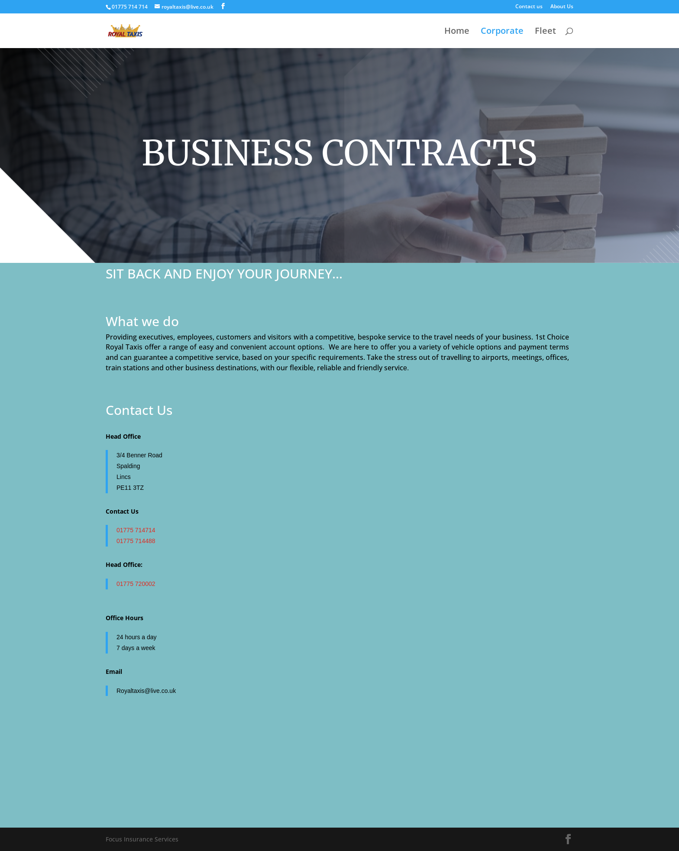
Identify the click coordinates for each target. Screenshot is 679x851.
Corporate (502, 32)
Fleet (545, 32)
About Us (561, 7)
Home (456, 32)
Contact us (529, 7)
